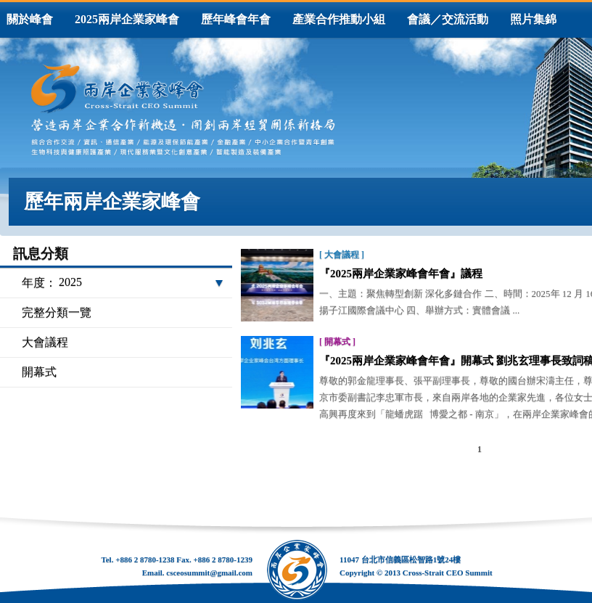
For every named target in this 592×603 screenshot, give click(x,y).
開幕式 (39, 372)
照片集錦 (533, 19)
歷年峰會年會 (236, 19)
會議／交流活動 (447, 19)
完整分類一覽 (56, 312)
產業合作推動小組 (338, 19)
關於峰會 (30, 19)
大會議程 (45, 342)
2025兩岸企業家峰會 (127, 19)
